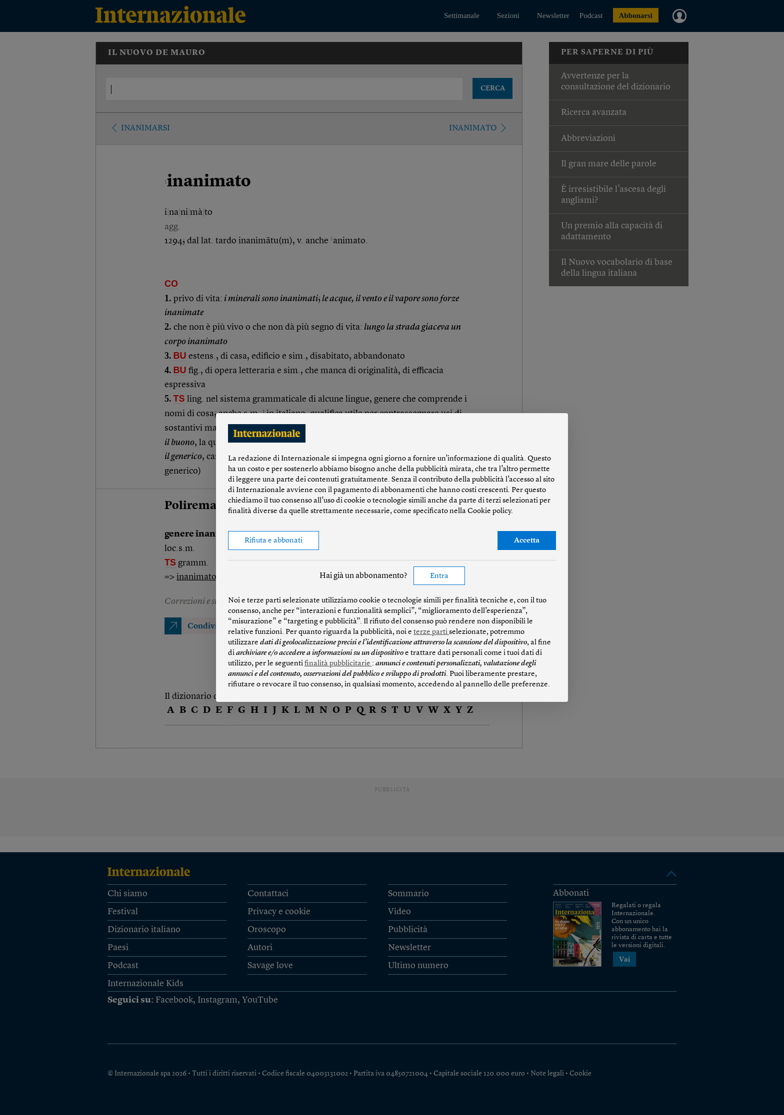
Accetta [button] (527, 541)
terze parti (431, 632)
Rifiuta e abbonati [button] (273, 541)
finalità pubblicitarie (338, 663)
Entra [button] (439, 576)
